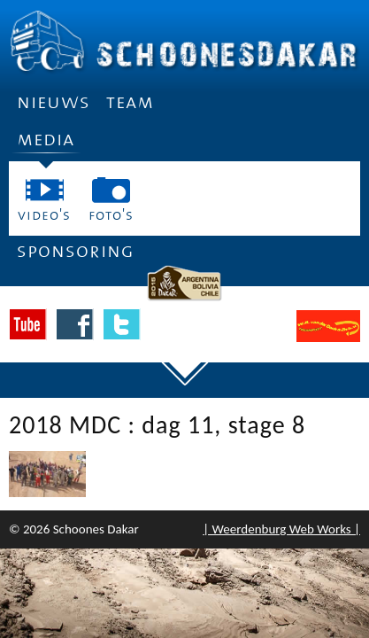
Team (130, 102)
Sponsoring (76, 251)
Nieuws (53, 102)
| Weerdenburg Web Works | (281, 529)
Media (45, 145)
